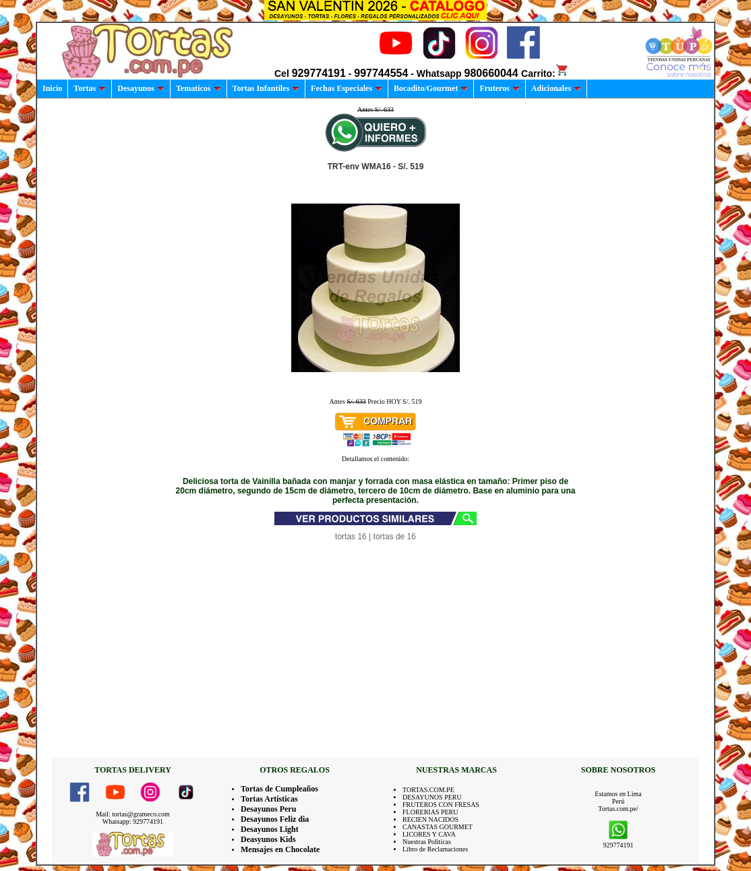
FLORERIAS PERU (430, 812)
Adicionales (556, 88)
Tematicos (198, 88)
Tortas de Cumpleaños (279, 788)
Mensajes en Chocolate (280, 849)
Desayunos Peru (268, 809)
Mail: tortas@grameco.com (133, 814)
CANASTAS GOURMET (437, 827)
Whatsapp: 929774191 (132, 821)
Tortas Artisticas (269, 799)
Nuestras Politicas (426, 841)
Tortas (89, 88)
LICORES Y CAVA (429, 834)
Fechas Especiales (346, 88)
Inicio (52, 88)
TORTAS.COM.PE (428, 789)
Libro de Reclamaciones (435, 849)
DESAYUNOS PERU (432, 797)
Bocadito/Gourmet (431, 88)
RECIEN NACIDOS (430, 819)
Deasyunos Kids (268, 839)
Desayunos (140, 88)
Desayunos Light (270, 829)
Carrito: (545, 73)
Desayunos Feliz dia (275, 819)
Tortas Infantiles (266, 88)
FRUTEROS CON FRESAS (440, 804)
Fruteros (499, 88)
